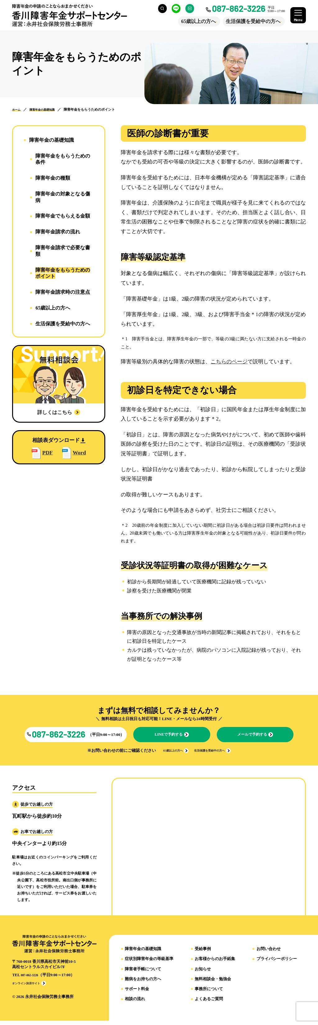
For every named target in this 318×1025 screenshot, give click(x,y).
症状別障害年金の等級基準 (149, 963)
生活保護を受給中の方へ (248, 21)
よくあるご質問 (209, 1003)
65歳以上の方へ (194, 21)
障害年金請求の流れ (57, 231)
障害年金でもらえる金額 (62, 215)
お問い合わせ (269, 953)
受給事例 (203, 953)
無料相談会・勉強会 (213, 983)
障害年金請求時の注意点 (62, 292)
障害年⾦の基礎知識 (51, 140)
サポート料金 (137, 993)
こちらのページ (229, 362)
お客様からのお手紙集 (215, 963)
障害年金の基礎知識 (143, 953)
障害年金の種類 (52, 178)
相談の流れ (135, 1003)
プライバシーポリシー (277, 963)
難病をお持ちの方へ (143, 983)
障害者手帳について (143, 973)
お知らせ (203, 973)
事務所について (209, 993)
